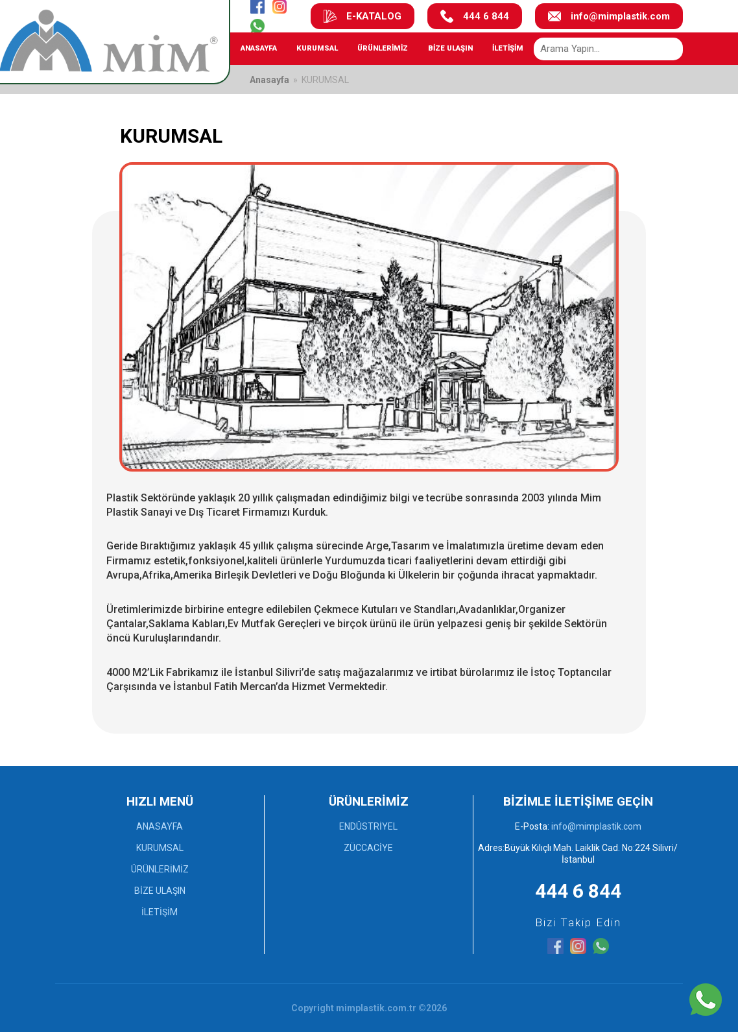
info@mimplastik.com (609, 16)
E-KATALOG (362, 16)
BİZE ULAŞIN (450, 48)
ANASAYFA (259, 48)
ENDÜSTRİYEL (368, 826)
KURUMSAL (317, 48)
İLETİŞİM (507, 48)
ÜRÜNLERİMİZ (382, 48)
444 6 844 (474, 16)
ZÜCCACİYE (368, 848)
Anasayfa (269, 80)
